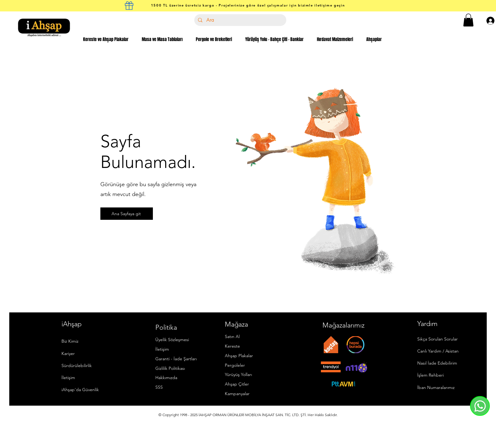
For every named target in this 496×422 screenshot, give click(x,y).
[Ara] (240, 20)
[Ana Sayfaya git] (126, 213)
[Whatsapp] (480, 406)
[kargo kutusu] (129, 5)
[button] (468, 20)
